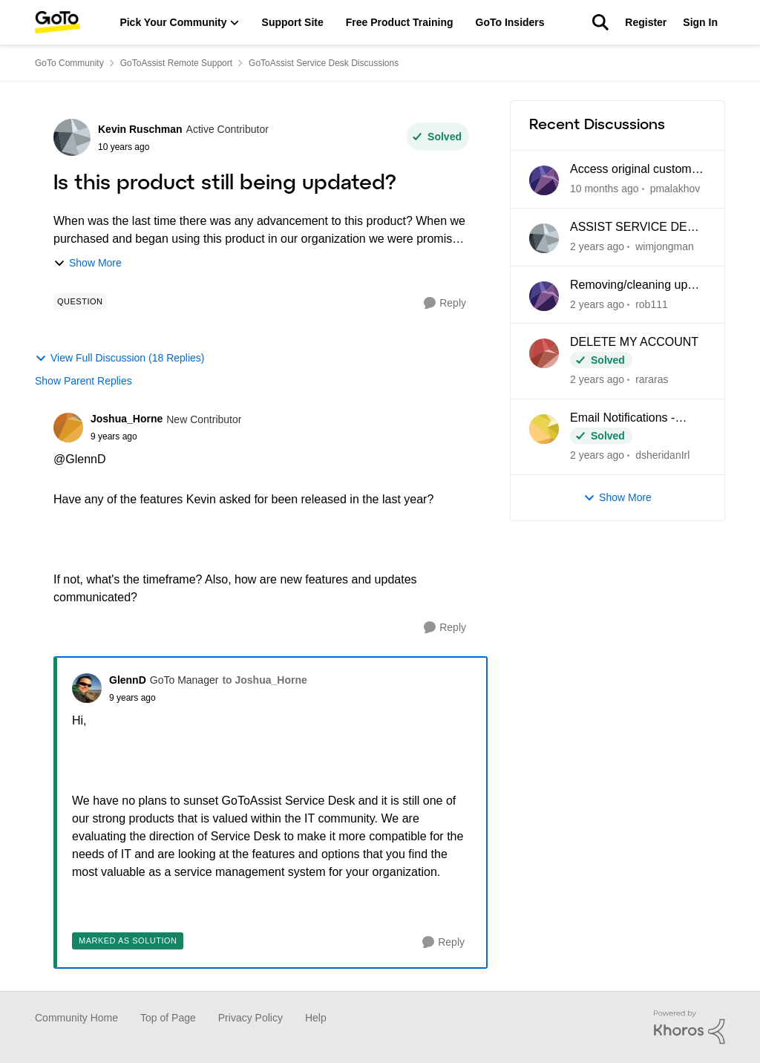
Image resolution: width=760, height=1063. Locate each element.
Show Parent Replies (83, 381)
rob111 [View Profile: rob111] (651, 304)
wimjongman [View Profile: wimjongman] (664, 246)
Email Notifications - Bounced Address (622, 418)
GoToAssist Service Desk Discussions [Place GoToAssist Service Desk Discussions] (324, 63)
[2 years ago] (597, 247)
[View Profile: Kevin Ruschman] (72, 137)
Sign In (700, 22)
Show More (87, 263)
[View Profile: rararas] (544, 353)
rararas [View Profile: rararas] (651, 379)
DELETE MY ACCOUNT (634, 342)
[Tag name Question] (79, 301)
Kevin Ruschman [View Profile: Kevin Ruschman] (140, 129)
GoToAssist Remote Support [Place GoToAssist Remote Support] (176, 63)
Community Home (76, 1018)
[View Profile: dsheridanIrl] (544, 429)
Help (316, 1018)
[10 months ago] (604, 189)
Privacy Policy (250, 1018)
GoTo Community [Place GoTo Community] (69, 63)
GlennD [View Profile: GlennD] (127, 680)
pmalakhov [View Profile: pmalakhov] (675, 188)
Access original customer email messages (636, 170)
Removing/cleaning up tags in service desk (628, 285)
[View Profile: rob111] (544, 296)
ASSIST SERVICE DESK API (636, 227)
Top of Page (168, 1018)
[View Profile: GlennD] (87, 688)
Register (645, 22)
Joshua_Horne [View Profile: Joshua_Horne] (127, 419)
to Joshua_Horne (264, 680)
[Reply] (445, 303)
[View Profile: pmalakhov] (544, 180)
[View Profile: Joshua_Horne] (68, 427)
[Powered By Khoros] (689, 1027)
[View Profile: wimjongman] (544, 238)
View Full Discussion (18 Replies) (119, 358)
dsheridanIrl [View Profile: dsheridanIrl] (662, 455)
